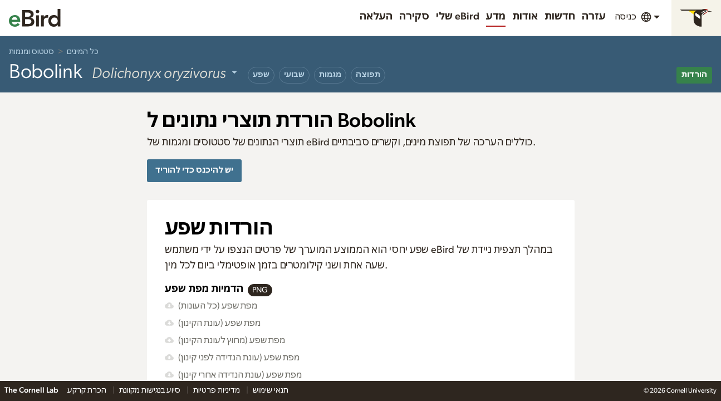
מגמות (330, 75)
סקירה (414, 17)
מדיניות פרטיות (217, 390)
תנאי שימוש (270, 390)
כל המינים (83, 52)
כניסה (625, 16)
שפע (261, 75)
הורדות (694, 75)
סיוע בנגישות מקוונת (150, 390)
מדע (496, 17)
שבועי (294, 75)
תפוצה (368, 75)
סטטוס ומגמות (31, 52)
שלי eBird (457, 17)
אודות (525, 17)
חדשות (560, 17)
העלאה (376, 17)
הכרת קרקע (87, 390)
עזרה (594, 17)
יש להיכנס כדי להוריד (194, 170)
